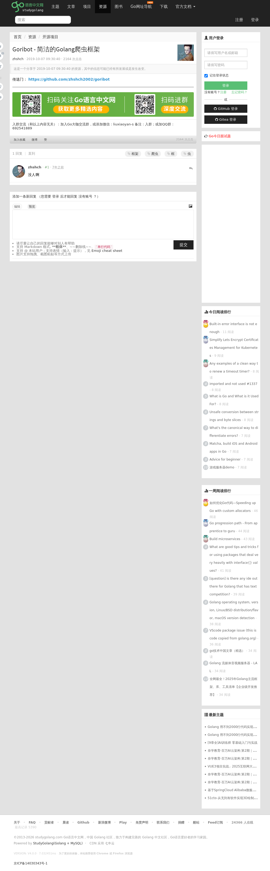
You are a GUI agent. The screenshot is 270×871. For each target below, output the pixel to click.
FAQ (32, 822)
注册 (239, 19)
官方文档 (185, 6)
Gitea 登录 (225, 119)
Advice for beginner (225, 459)
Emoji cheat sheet (106, 251)
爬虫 (152, 154)
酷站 (196, 822)
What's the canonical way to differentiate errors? (234, 432)
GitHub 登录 (226, 109)
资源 (103, 6)
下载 (164, 6)
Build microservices (225, 539)
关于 (17, 822)
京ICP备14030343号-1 (30, 863)
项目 (87, 6)
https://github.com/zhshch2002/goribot (68, 79)
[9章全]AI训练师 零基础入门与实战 (233, 743)
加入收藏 (19, 139)
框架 (133, 154)
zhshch (17, 59)
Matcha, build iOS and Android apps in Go (234, 447)
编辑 (17, 206)
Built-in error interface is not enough (233, 328)
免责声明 (142, 822)
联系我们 (163, 822)
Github (83, 822)
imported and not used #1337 (234, 384)
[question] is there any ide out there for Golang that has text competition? (234, 586)
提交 (183, 244)
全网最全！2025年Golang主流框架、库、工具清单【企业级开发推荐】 (233, 687)
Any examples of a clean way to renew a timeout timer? (234, 367)
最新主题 (216, 714)
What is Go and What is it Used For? (234, 400)
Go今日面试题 (220, 136)
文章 (71, 6)
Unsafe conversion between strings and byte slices (234, 416)
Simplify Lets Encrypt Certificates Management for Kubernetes (234, 348)
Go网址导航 (142, 5)
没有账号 (85, 196)
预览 (32, 206)
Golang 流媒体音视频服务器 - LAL (234, 667)
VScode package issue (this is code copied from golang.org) (233, 634)
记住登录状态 (216, 75)
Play (123, 822)
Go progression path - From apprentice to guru (234, 527)
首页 (18, 37)
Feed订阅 (215, 822)
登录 (255, 19)
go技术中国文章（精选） (227, 651)
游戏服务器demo (222, 467)
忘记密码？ (239, 92)
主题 (55, 6)
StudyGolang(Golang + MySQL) (58, 843)
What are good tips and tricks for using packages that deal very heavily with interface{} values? (234, 558)
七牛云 (109, 843)
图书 (119, 6)
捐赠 (181, 822)
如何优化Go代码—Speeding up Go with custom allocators (233, 507)
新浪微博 (104, 822)
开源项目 (50, 37)
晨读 (65, 822)
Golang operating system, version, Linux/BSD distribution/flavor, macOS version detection (234, 610)
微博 (34, 139)
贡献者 (49, 822)
